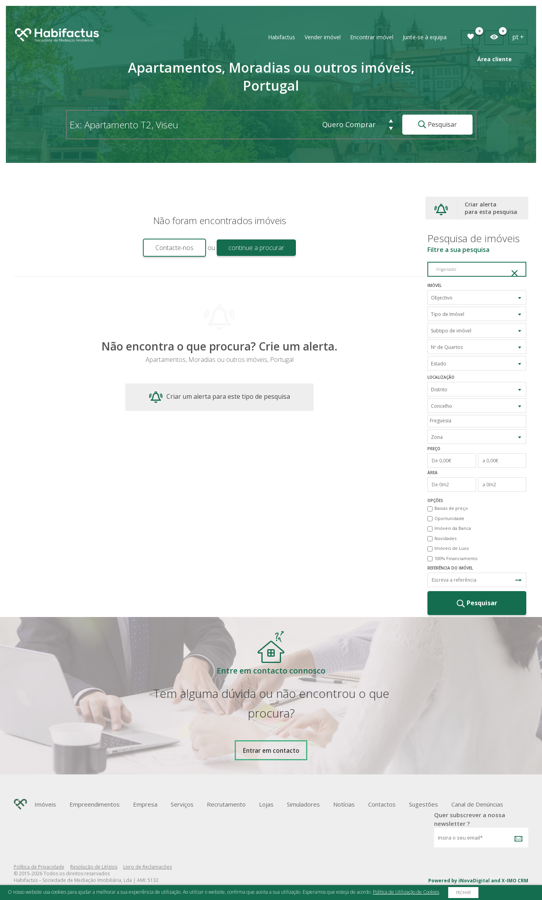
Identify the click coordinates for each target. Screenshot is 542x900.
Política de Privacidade (39, 866)
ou (211, 247)
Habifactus (281, 37)
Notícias (344, 804)
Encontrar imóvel (371, 37)
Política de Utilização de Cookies (406, 892)
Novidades (445, 538)
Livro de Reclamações (147, 866)
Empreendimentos (94, 804)
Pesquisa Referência (518, 580)
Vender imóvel (323, 37)
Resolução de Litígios (93, 866)
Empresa (145, 804)
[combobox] (476, 297)
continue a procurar (256, 247)
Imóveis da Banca (452, 528)
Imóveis (45, 804)
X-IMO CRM (515, 880)
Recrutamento (226, 804)
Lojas (266, 804)
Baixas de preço (451, 508)
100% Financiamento (456, 558)
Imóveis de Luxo (451, 548)
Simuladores (303, 804)
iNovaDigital (474, 880)
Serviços (182, 804)
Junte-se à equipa (425, 37)
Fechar (463, 892)
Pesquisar (437, 124)
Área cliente (494, 59)
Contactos (382, 804)
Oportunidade (449, 518)
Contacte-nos (174, 247)
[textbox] (479, 420)
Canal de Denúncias (477, 804)
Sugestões (423, 804)
